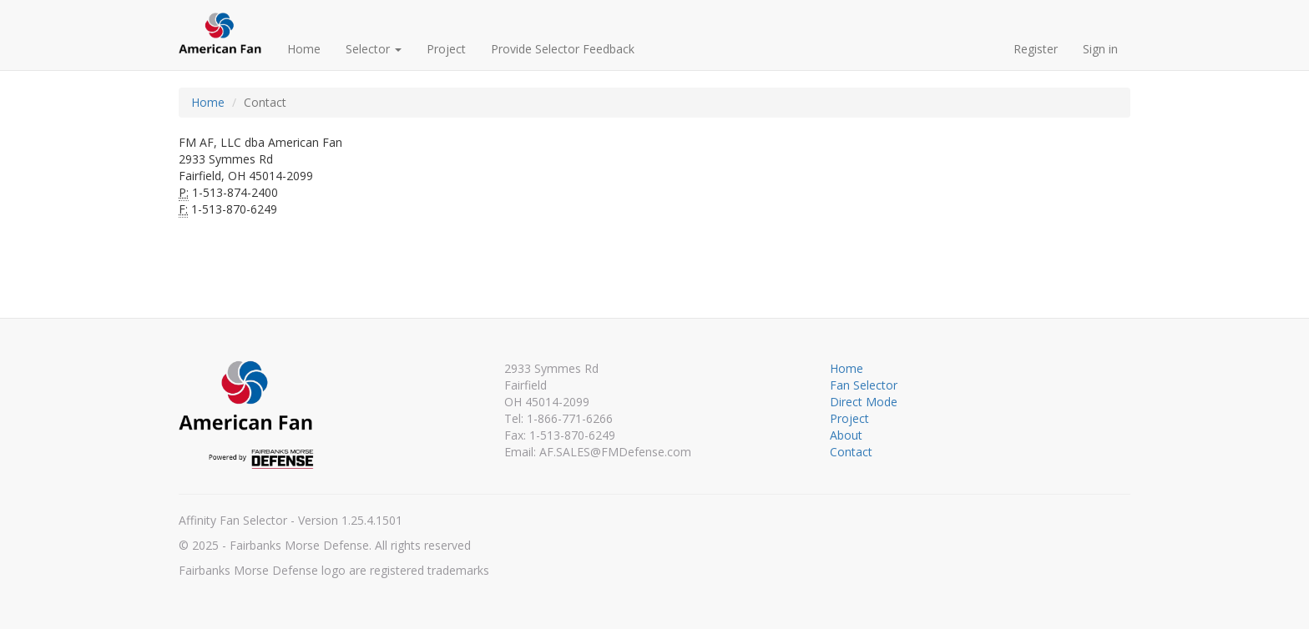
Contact (851, 452)
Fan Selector (863, 385)
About (846, 435)
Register (1035, 49)
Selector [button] (374, 49)
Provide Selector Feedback (562, 49)
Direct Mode (863, 402)
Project (446, 49)
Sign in (1100, 49)
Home (304, 49)
